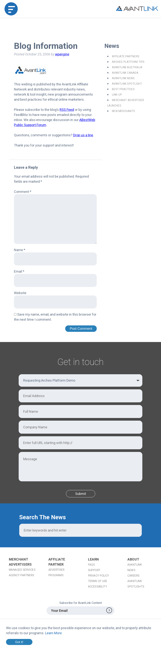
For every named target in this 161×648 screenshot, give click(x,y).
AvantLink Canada (125, 72)
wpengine (62, 54)
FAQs (91, 564)
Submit (80, 494)
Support (94, 570)
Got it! (19, 642)
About (133, 559)
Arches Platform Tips (128, 61)
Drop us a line (83, 135)
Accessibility (97, 586)
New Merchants (123, 111)
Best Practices (123, 89)
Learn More (53, 633)
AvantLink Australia (127, 67)
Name (19, 250)
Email (19, 271)
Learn (93, 559)
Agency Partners (21, 575)
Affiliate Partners (126, 56)
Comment (22, 192)
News (131, 570)
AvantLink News (123, 78)
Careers (133, 575)
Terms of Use (97, 581)
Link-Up (117, 94)
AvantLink (134, 564)
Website (20, 293)
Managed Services (22, 569)
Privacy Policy (98, 575)
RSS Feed (67, 110)
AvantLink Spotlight (127, 83)
